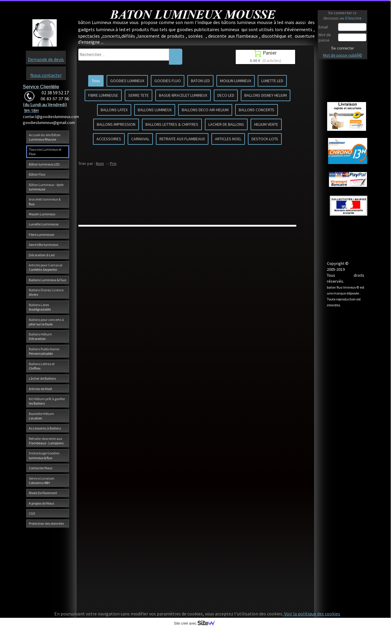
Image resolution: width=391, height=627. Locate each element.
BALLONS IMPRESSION (116, 124)
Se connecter (342, 48)
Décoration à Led (42, 255)
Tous (96, 80)
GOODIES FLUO (167, 80)
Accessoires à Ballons (45, 428)
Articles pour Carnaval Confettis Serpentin (45, 267)
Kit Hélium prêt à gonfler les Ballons (47, 401)
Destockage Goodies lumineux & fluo (44, 455)
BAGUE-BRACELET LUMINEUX (183, 95)
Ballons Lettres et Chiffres (42, 366)
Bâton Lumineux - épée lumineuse (46, 186)
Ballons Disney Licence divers (46, 292)
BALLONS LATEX (114, 109)
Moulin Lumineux (42, 214)
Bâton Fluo (37, 174)
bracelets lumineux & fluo (45, 201)
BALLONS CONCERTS (256, 109)
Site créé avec (197, 623)
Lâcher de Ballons (42, 378)
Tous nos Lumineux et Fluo (45, 151)
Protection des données (46, 523)
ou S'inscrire (351, 18)
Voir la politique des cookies (311, 614)
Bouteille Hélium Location (41, 415)
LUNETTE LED (272, 80)
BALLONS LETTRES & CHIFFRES (171, 124)
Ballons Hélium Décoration (40, 336)
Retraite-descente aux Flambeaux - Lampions (46, 440)
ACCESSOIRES (108, 138)
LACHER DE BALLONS (226, 124)
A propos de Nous (41, 503)
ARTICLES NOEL (228, 138)
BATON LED (200, 80)
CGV (32, 513)
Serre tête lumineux (43, 244)
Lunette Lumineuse (43, 224)
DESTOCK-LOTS (264, 138)
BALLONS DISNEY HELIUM (265, 95)
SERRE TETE (138, 95)
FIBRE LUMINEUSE (103, 95)
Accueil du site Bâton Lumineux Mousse (45, 137)
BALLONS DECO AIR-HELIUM (205, 109)
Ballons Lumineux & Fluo (47, 280)
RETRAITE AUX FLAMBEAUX (182, 138)
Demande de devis (46, 59)
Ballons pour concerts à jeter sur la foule (46, 321)
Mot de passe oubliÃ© (342, 55)
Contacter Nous (40, 468)
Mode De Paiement (43, 493)
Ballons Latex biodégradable (40, 307)
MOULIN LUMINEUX (235, 80)
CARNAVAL (140, 138)
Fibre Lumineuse (41, 234)
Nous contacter (46, 75)
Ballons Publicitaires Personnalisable (44, 351)
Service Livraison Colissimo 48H (41, 480)
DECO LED (225, 95)
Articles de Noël (40, 388)
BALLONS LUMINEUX (155, 109)
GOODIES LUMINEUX (127, 80)
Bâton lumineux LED (44, 164)
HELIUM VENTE (266, 124)
